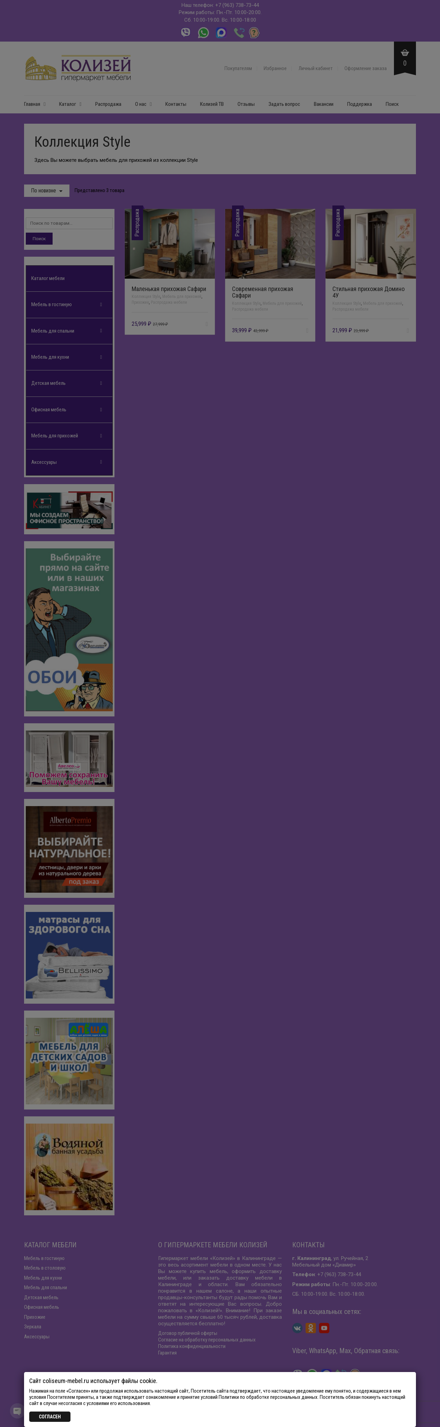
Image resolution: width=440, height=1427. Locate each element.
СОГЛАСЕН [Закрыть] (50, 1416)
